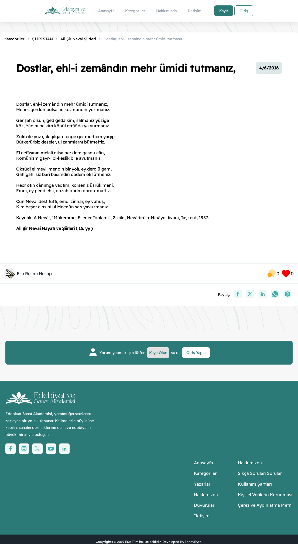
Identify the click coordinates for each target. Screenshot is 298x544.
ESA (128, 542)
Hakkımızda (206, 494)
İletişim (202, 515)
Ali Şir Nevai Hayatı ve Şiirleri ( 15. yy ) (54, 228)
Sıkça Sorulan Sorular (260, 473)
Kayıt (223, 10)
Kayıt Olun (158, 352)
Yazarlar (202, 484)
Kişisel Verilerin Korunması (265, 494)
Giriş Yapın (195, 352)
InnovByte (193, 542)
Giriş (243, 10)
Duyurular (204, 505)
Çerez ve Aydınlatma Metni (265, 505)
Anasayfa (203, 462)
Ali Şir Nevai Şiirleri (78, 39)
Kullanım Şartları (255, 484)
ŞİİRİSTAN (42, 39)
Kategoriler (14, 39)
